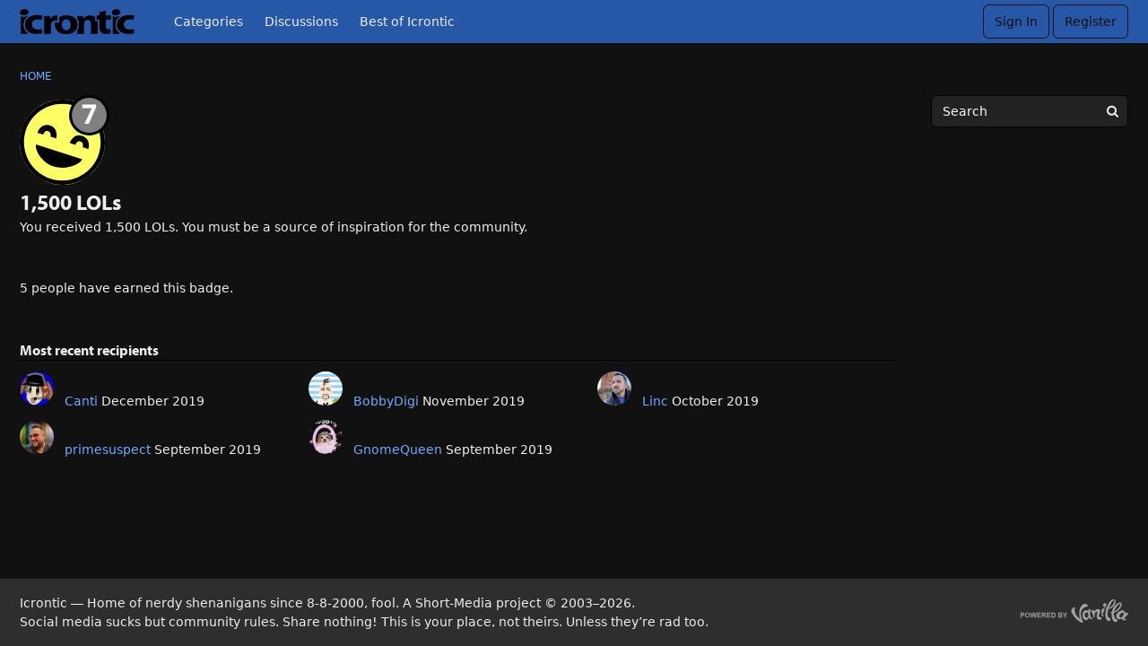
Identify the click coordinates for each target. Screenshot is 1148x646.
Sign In (1016, 21)
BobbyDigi (386, 401)
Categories (208, 21)
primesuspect (108, 449)
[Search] (1112, 111)
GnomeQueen (397, 449)
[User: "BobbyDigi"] (326, 388)
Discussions (301, 21)
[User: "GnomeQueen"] (326, 437)
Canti (81, 401)
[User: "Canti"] (37, 388)
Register (1091, 21)
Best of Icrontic (407, 21)
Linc (655, 401)
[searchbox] (1029, 111)
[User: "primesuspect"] (37, 437)
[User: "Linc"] (614, 388)
